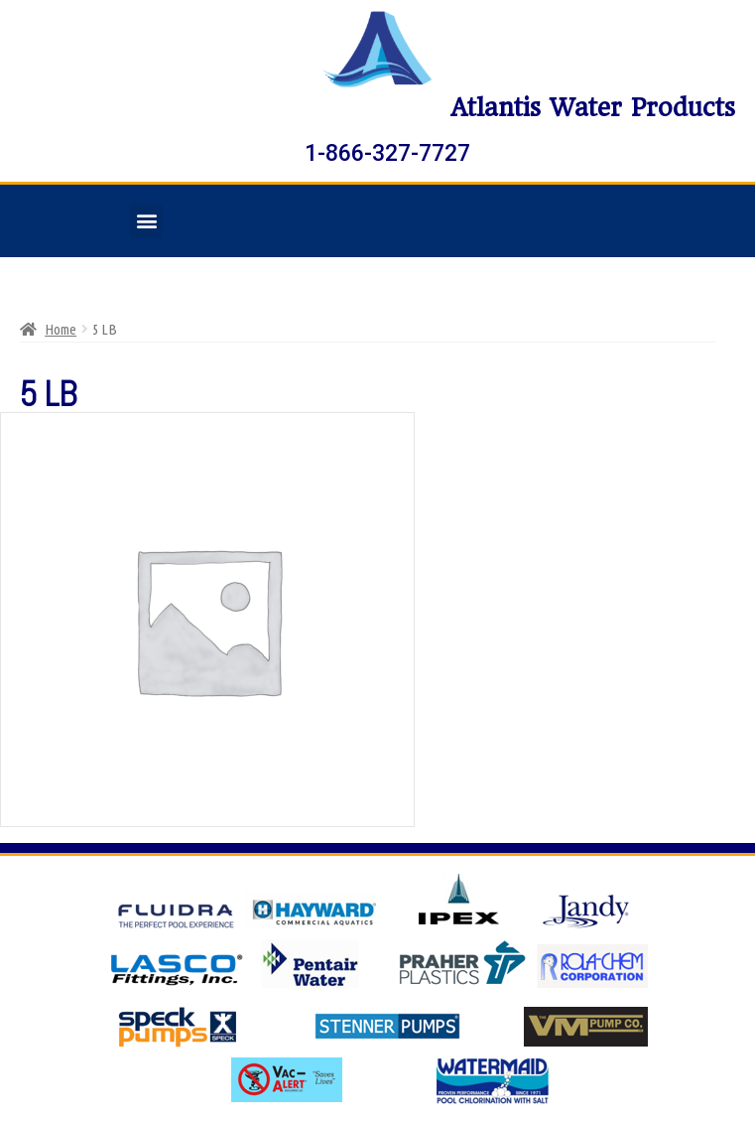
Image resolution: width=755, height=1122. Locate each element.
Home (60, 329)
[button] (146, 221)
